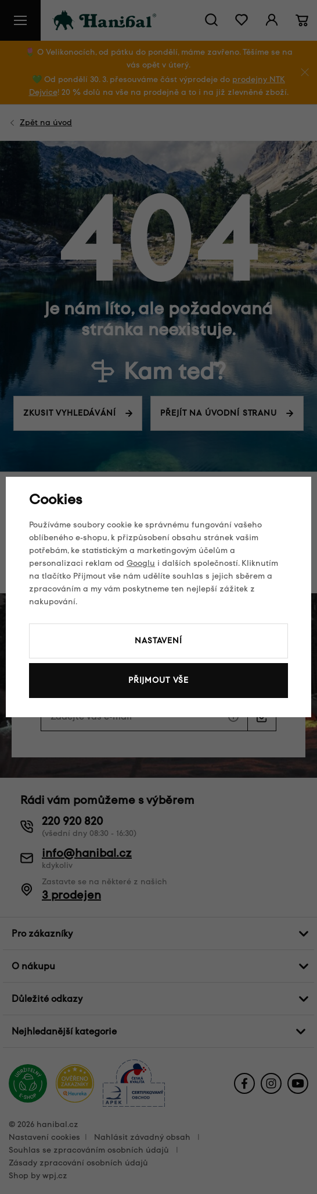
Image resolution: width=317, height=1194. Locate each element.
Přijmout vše (158, 680)
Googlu (141, 563)
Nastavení (158, 641)
